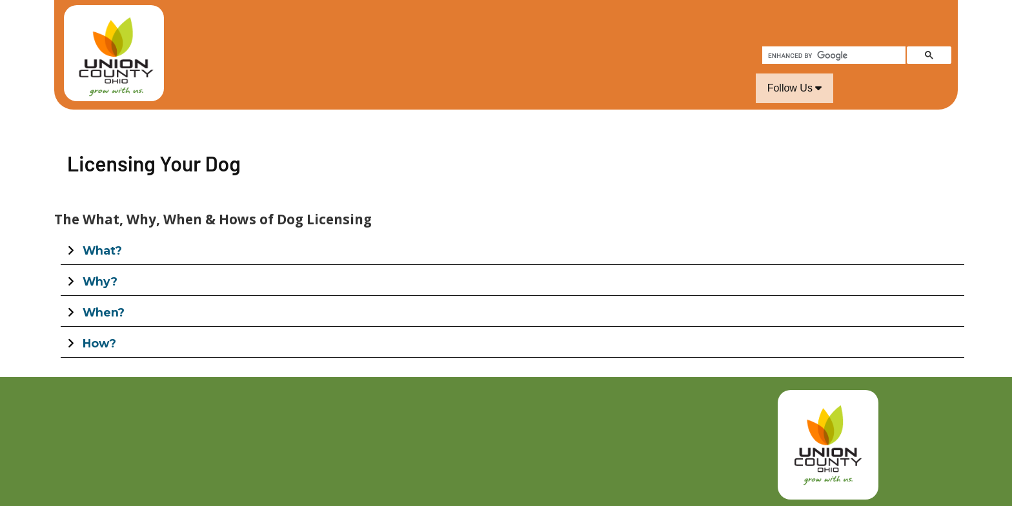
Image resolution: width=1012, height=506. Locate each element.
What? (102, 250)
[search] (832, 55)
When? (104, 312)
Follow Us (794, 88)
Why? (100, 281)
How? (99, 343)
